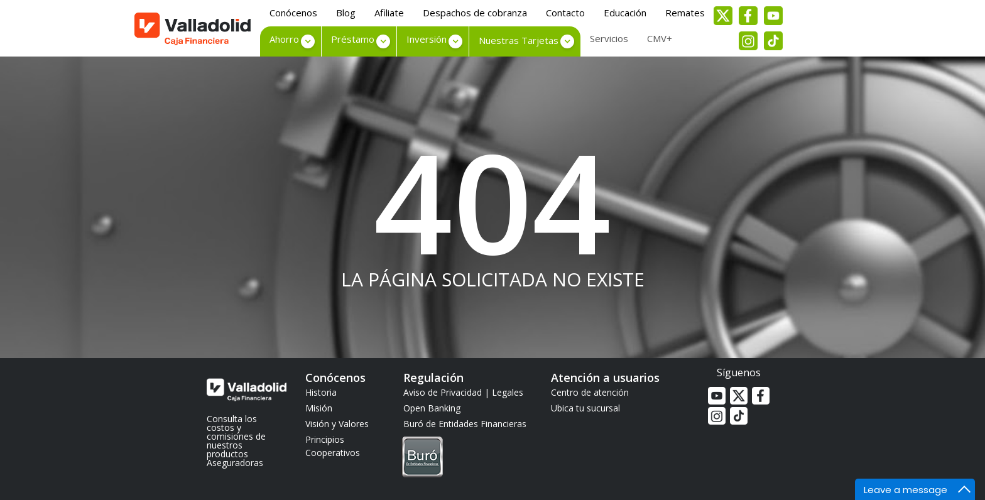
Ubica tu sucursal (585, 408)
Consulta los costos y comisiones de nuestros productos (236, 436)
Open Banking (431, 408)
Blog (346, 12)
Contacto (565, 12)
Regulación (433, 377)
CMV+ (659, 38)
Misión (318, 408)
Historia (321, 392)
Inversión (426, 39)
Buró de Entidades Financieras (464, 449)
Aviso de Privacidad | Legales (463, 392)
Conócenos (293, 12)
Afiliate (389, 12)
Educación (625, 12)
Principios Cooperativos (332, 446)
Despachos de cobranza (475, 12)
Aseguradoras (235, 463)
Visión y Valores (337, 424)
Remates (685, 12)
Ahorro (284, 39)
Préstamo (352, 39)
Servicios (609, 38)
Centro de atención (590, 392)
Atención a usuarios (605, 377)
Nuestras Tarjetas (518, 40)
